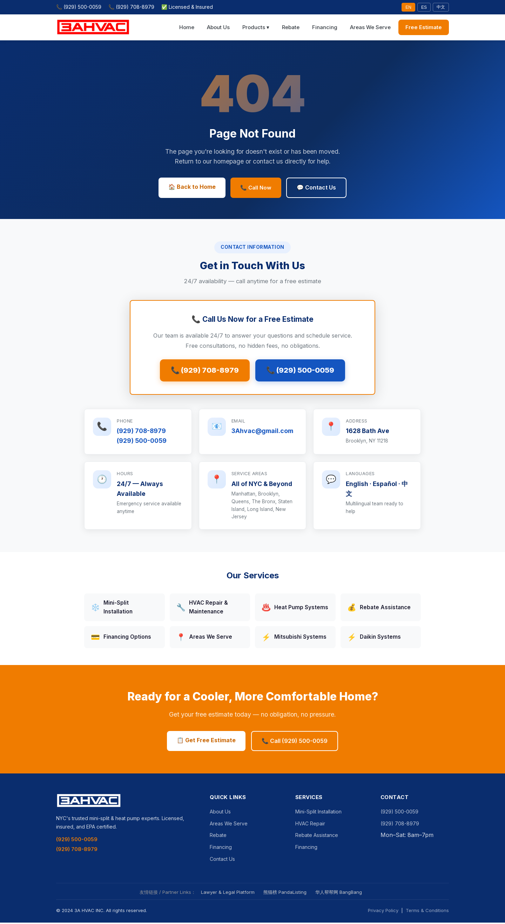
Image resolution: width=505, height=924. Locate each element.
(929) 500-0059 (142, 442)
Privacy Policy (383, 912)
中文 (441, 7)
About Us (218, 27)
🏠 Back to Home (192, 186)
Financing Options (121, 639)
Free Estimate (423, 27)
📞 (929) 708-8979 (131, 7)
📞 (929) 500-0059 (78, 7)
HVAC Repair (310, 825)
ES (424, 7)
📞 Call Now (255, 187)
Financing (324, 27)
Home (186, 27)
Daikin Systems (374, 639)
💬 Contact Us (316, 187)
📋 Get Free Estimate (206, 741)
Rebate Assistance (379, 609)
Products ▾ (255, 27)
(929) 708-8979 (141, 432)
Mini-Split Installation (112, 608)
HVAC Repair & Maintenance (202, 608)
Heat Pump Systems (295, 609)
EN (408, 7)
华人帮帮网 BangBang (338, 894)
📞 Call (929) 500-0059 (295, 742)
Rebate (290, 27)
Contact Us (222, 860)
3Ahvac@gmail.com (262, 432)
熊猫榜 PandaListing (285, 894)
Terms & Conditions (427, 912)
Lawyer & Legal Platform (228, 894)
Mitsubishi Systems (294, 639)
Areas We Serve (370, 27)
